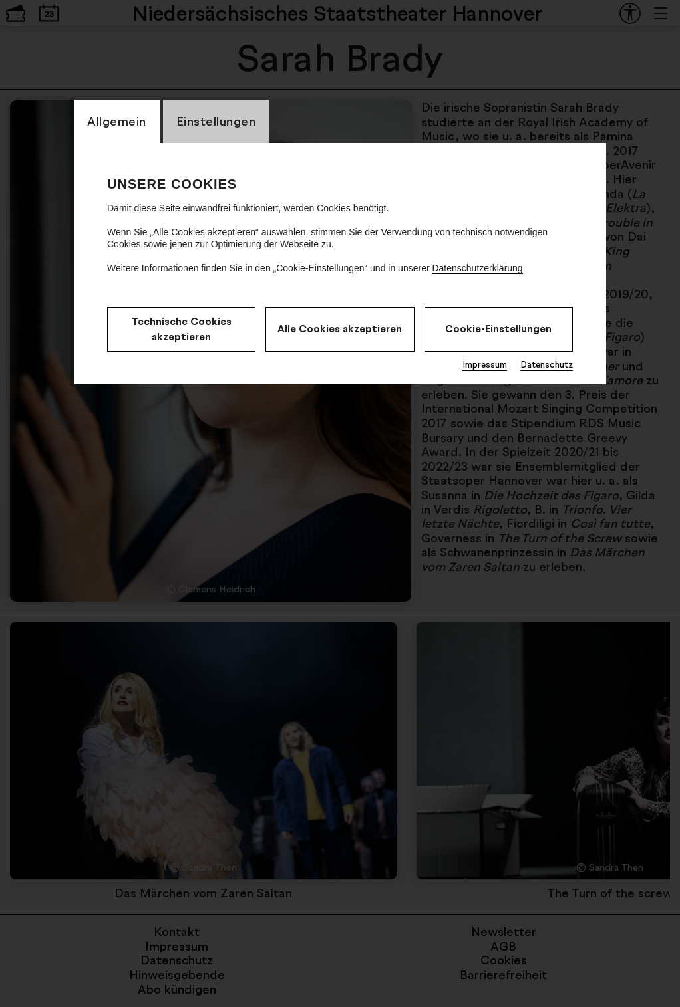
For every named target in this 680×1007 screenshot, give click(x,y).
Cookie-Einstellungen (498, 328)
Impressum (484, 364)
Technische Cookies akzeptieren (182, 329)
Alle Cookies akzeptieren (339, 328)
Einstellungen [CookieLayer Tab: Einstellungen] (216, 121)
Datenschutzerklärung (477, 268)
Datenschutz (546, 364)
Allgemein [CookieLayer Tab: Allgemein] (116, 121)
